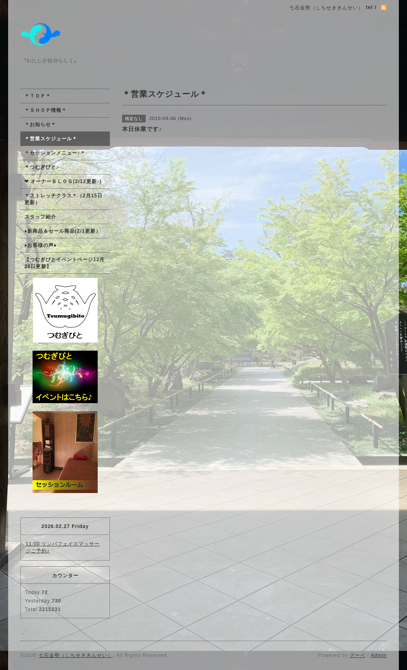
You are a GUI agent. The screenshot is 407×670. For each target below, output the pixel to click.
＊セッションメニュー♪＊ (54, 153)
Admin (379, 655)
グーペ (357, 655)
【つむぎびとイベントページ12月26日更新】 (64, 263)
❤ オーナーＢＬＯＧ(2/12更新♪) (63, 181)
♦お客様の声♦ (40, 245)
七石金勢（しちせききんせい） (76, 655)
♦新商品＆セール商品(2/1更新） (62, 231)
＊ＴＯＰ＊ (37, 96)
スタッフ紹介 (40, 217)
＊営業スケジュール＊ (50, 139)
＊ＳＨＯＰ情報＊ (45, 110)
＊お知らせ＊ (40, 124)
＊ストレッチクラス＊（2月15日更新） (63, 199)
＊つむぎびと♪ (41, 167)
